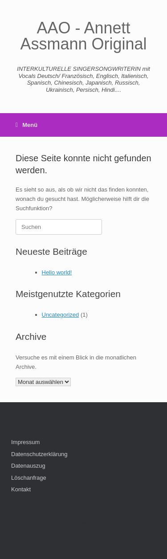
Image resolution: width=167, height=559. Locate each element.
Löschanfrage (28, 477)
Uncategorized (60, 314)
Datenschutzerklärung (39, 454)
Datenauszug (28, 465)
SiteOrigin (101, 541)
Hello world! (57, 272)
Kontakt (21, 489)
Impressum (25, 442)
